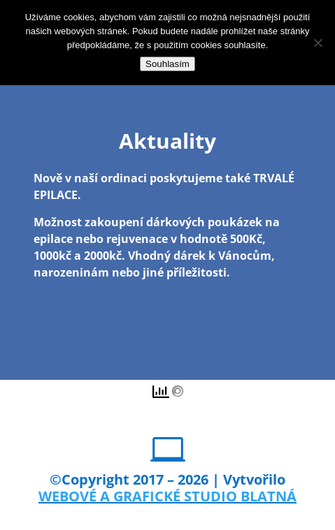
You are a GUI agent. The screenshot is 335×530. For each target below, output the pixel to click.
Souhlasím (167, 64)
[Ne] (318, 43)
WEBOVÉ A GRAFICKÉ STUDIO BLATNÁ (167, 496)
